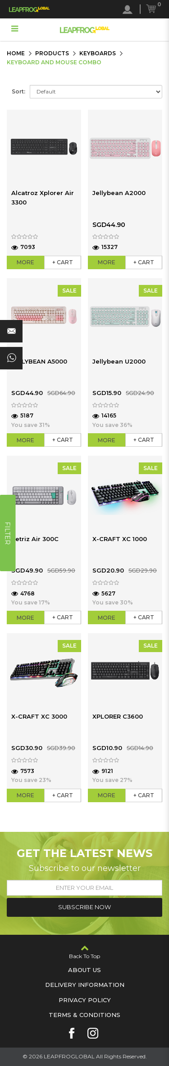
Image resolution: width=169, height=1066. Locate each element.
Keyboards (97, 53)
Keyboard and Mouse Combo (54, 62)
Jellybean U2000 (119, 361)
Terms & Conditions (84, 1014)
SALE (69, 290)
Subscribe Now (84, 907)
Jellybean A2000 (119, 192)
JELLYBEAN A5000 (39, 361)
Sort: (18, 91)
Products (52, 53)
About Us (84, 969)
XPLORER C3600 (117, 716)
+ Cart (62, 262)
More (25, 262)
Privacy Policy (85, 1000)
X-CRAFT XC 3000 (39, 716)
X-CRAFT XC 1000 (119, 538)
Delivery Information (84, 984)
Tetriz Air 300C (35, 538)
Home (16, 53)
